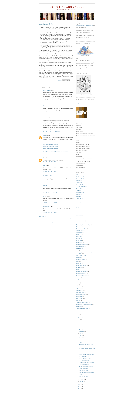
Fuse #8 (78, 206)
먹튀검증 (45, 196)
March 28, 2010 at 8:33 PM (51, 114)
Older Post (71, 218)
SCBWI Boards (79, 184)
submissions (46, 82)
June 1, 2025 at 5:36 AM (50, 202)
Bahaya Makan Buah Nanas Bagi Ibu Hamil (52, 150)
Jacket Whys (79, 182)
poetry (77, 269)
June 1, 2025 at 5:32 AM (50, 171)
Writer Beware (79, 198)
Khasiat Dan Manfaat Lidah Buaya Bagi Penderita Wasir (55, 151)
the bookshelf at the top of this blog (84, 304)
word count (78, 317)
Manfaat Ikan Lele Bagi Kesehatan (50, 148)
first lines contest (80, 246)
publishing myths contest (82, 275)
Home (56, 218)
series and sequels (80, 292)
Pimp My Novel (80, 178)
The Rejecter (79, 207)
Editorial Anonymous (67, 7)
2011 (79, 327)
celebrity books (79, 230)
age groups (78, 217)
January (81, 381)
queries (78, 277)
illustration (78, 257)
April (80, 340)
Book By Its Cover (80, 204)
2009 (79, 384)
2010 (79, 329)
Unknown (45, 135)
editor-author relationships (82, 244)
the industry (79, 306)
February (81, 379)
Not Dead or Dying (83, 376)
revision (78, 282)
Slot (43, 157)
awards (78, 222)
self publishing (79, 290)
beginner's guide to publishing (83, 224)
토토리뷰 (45, 165)
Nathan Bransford (80, 192)
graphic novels (79, 248)
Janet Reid (78, 190)
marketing (78, 263)
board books (79, 226)
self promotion (79, 288)
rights (77, 284)
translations (79, 312)
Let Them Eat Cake (83, 370)
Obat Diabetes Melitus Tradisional (50, 144)
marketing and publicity (81, 265)
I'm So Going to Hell (81, 255)
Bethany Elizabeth (47, 90)
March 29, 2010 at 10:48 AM (51, 131)
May (80, 337)
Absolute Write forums (81, 186)
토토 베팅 (45, 185)
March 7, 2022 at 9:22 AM (51, 161)
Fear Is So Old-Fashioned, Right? (86, 354)
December (81, 331)
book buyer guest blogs (81, 228)
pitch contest (79, 267)
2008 (79, 386)
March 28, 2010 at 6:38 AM (51, 102)
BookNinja (78, 202)
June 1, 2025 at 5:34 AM (50, 182)
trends (77, 314)
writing (78, 319)
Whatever (78, 174)
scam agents (79, 286)
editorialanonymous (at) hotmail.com (84, 25)
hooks (77, 250)
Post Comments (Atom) (50, 222)
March (81, 342)
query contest (79, 279)
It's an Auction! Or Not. (84, 356)
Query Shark (79, 188)
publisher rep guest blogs (82, 271)
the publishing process (81, 310)
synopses (78, 300)
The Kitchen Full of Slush (82, 308)
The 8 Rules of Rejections (82, 302)
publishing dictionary (81, 273)
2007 (79, 388)
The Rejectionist (80, 176)
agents (77, 219)
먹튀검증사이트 (46, 206)
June (80, 335)
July (80, 333)
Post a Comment (42, 216)
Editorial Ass (79, 194)
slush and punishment (81, 294)
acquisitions (79, 215)
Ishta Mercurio (46, 105)
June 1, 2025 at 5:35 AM (50, 192)
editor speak (79, 242)
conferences (79, 232)
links (77, 261)
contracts (78, 234)
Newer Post (41, 218)
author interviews (80, 221)
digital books (79, 240)
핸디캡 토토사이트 (47, 175)
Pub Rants (78, 196)
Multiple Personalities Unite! (85, 352)
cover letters (79, 238)
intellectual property (80, 259)
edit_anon (78, 103)
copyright (78, 236)
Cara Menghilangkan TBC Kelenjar (51, 146)
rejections (78, 281)
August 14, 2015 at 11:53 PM (51, 154)
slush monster (79, 296)
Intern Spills (79, 180)
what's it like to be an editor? (82, 316)
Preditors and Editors (81, 200)
